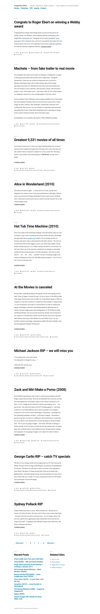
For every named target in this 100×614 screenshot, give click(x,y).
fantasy (51, 210)
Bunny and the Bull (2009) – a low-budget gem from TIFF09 (27, 575)
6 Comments (19, 273)
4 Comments (19, 212)
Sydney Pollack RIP (28, 504)
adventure (44, 124)
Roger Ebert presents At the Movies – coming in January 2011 (28, 566)
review (51, 52)
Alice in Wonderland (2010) (34, 184)
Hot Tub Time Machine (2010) (36, 226)
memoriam (42, 337)
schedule (44, 490)
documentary (32, 337)
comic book (50, 124)
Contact (43, 8)
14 (43, 543)
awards (36, 8)
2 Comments (19, 54)
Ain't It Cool (55, 559)
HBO (31, 490)
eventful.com (31, 238)
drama (30, 170)
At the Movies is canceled (33, 287)
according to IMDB (44, 99)
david (17, 52)
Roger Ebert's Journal (58, 565)
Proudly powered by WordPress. (30, 608)
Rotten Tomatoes (57, 567)
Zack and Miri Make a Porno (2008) (40, 390)
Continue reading (47, 46)
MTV (41, 375)
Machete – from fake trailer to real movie (44, 68)
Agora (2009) (19, 594)
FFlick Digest (56, 562)
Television (24, 8)
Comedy (27, 170)
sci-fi (37, 170)
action (39, 124)
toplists (57, 52)
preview (58, 124)
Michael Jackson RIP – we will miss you (43, 351)
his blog (27, 38)
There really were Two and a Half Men (28, 559)
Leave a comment (20, 126)
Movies (17, 8)
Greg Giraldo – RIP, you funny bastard (28, 562)
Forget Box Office (20, 6)
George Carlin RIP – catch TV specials (42, 457)
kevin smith (49, 440)
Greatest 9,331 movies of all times (39, 140)
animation (46, 210)
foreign (37, 337)
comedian (22, 490)
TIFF (31, 8)
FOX (54, 124)
